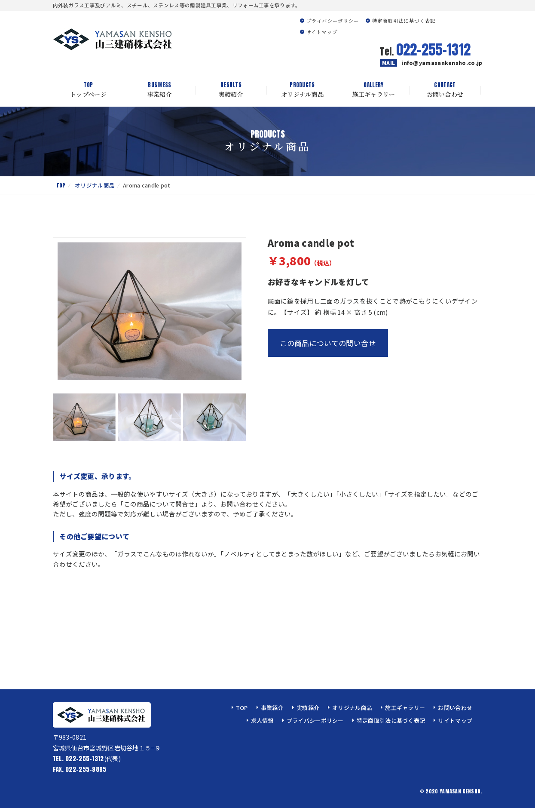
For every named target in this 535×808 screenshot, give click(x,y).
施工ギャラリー (374, 90)
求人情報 (262, 720)
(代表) (87, 758)
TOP (61, 185)
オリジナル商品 (302, 90)
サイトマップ (322, 31)
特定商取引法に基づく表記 (404, 20)
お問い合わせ (445, 90)
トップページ (88, 90)
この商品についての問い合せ (328, 343)
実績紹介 (231, 90)
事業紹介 (160, 90)
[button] (231, 313)
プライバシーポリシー (332, 20)
